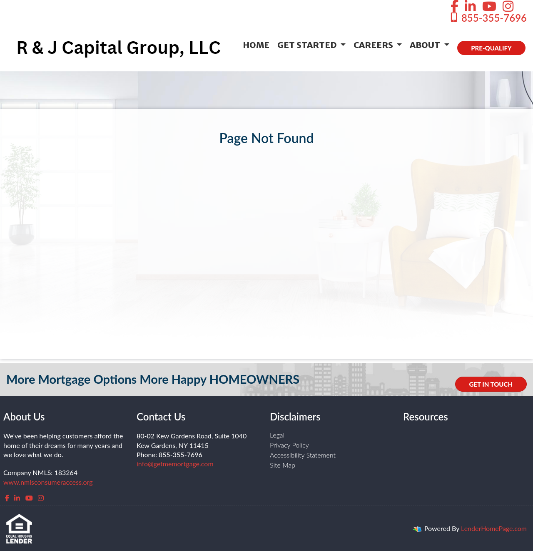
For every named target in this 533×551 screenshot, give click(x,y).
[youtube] (29, 498)
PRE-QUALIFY (491, 48)
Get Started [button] (308, 45)
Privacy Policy (289, 445)
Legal (277, 435)
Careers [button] (374, 45)
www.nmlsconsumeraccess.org (48, 482)
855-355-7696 (488, 18)
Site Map (282, 465)
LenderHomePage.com (494, 528)
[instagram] (41, 498)
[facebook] (7, 498)
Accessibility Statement (303, 455)
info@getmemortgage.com (175, 464)
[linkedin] (17, 498)
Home (256, 45)
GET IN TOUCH (491, 384)
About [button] (426, 45)
